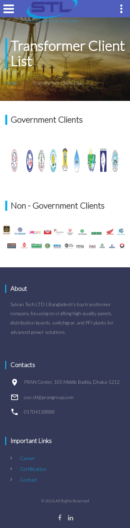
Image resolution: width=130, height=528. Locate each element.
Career (27, 458)
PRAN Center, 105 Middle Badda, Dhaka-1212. (72, 382)
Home (11, 83)
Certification (33, 469)
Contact (28, 480)
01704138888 (39, 412)
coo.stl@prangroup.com (48, 397)
